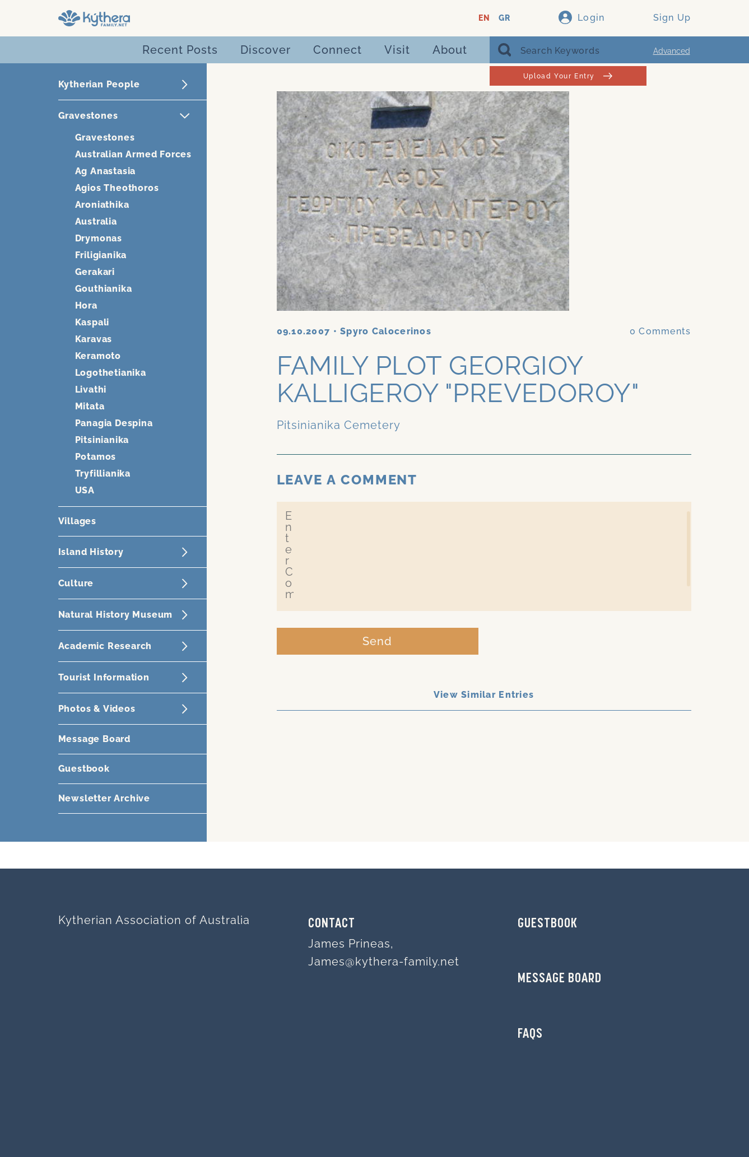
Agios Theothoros (117, 188)
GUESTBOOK (548, 924)
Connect (337, 50)
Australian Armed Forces (133, 154)
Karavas (94, 339)
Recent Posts (180, 50)
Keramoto (98, 356)
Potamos (96, 456)
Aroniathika (102, 204)
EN (484, 18)
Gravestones (105, 137)
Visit (397, 50)
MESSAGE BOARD (560, 979)
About (449, 50)
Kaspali (92, 322)
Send (377, 641)
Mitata (90, 406)
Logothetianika (110, 372)
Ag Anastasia (105, 171)
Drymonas (98, 238)
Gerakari (95, 272)
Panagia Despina (114, 423)
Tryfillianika (103, 473)
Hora (86, 305)
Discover (265, 50)
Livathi (91, 389)
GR (504, 18)
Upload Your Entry (567, 76)
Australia (96, 221)
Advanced (671, 50)
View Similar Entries (484, 694)
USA (85, 490)
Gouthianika (103, 288)
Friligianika (101, 255)
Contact (331, 924)
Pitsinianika (102, 440)
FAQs (530, 1034)
